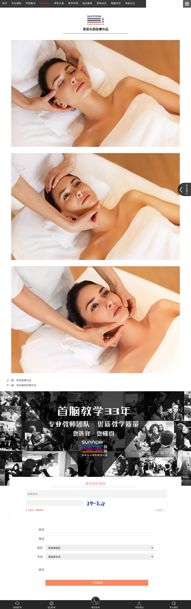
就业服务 (87, 3)
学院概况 (31, 3)
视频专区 (116, 3)
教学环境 (73, 3)
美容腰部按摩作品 (26, 385)
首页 (4, 3)
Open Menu (187, 4)
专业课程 (16, 3)
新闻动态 (102, 3)
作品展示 (45, 3)
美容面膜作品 (23, 380)
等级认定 (130, 3)
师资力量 (59, 3)
